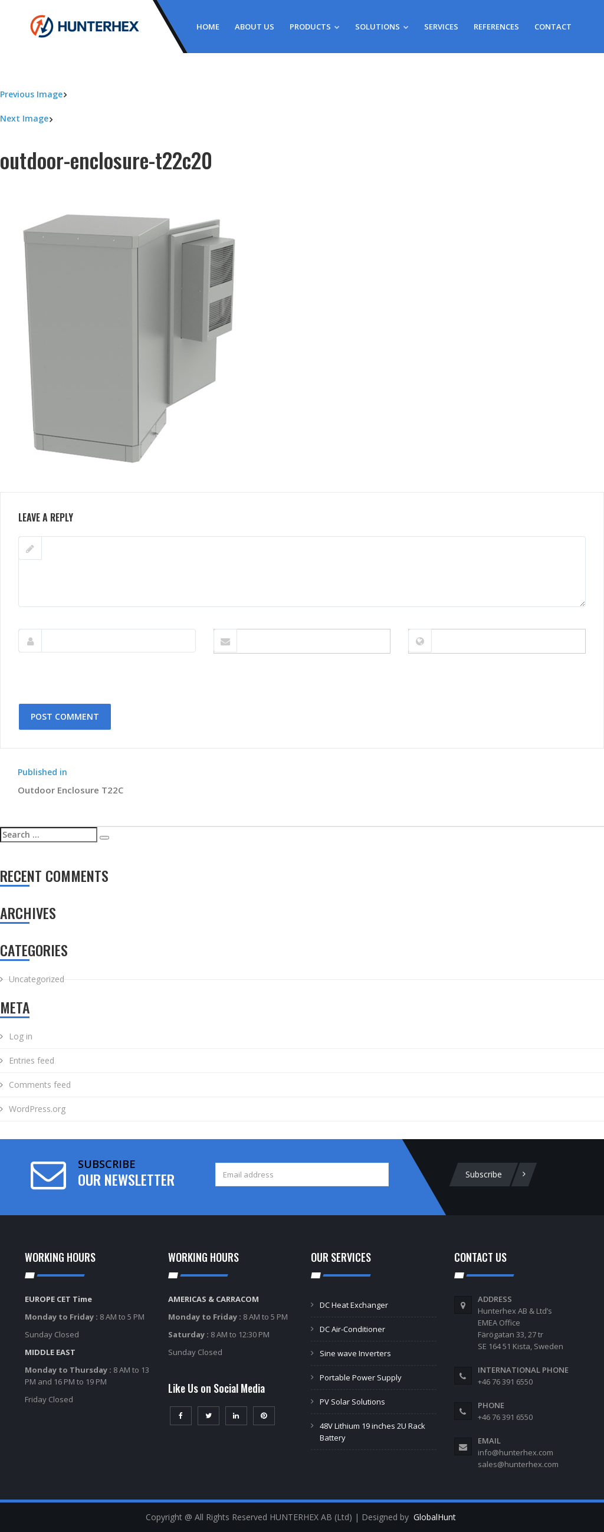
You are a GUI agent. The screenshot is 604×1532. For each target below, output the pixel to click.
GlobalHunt (434, 1517)
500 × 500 (92, 485)
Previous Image (31, 94)
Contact (553, 26)
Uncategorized (36, 979)
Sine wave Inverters (355, 1353)
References (496, 26)
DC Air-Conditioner (352, 1329)
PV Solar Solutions (352, 1401)
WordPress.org (37, 1108)
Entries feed (31, 1060)
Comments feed (40, 1084)
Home (207, 26)
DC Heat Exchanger (354, 1305)
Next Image (24, 118)
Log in (20, 1036)
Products (315, 26)
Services (441, 26)
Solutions (382, 26)
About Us (254, 26)
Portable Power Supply (361, 1377)
